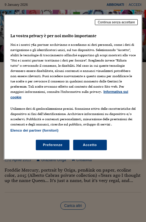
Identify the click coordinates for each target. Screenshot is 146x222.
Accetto (90, 144)
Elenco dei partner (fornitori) (34, 130)
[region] (73, 87)
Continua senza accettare (116, 22)
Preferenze (52, 144)
